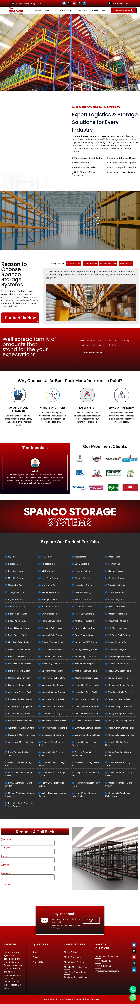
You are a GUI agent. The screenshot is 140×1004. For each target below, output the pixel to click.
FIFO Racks (47, 557)
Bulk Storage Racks (50, 607)
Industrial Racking (116, 592)
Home (38, 10)
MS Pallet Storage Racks (19, 664)
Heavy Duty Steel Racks (19, 649)
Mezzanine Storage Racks (53, 699)
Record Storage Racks (18, 628)
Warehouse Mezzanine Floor (21, 742)
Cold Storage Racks (117, 599)
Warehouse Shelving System (88, 735)
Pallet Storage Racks (84, 614)
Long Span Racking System (87, 706)
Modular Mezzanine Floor (86, 699)
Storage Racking (115, 571)
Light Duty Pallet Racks (18, 642)
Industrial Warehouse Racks (54, 728)
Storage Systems (83, 578)
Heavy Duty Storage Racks (87, 685)
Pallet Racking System (18, 635)
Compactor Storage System (121, 685)
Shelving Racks (82, 564)
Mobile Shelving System (19, 678)
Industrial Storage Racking (53, 692)
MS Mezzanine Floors (118, 628)
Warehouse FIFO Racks (86, 642)
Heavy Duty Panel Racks (53, 664)
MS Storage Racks (50, 585)
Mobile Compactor (83, 599)
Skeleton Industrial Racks (119, 699)
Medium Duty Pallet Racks (53, 706)
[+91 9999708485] (110, 3)
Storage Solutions (16, 592)
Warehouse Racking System (21, 728)
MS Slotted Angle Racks (52, 649)
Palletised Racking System (20, 699)
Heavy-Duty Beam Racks (119, 671)
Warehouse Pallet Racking (120, 692)
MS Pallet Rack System (119, 635)
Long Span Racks (50, 578)
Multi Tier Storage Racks (86, 671)
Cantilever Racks (116, 578)
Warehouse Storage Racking (88, 728)
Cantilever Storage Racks (19, 685)
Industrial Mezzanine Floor (20, 721)
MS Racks (12, 557)
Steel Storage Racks (17, 614)
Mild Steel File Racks (84, 621)
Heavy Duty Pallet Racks (19, 657)
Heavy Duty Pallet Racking (87, 692)
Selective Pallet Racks (52, 628)
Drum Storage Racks (51, 614)
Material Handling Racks (86, 664)
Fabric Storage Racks (51, 621)
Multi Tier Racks (15, 578)
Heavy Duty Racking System (121, 721)
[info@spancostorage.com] (13, 3)
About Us (51, 10)
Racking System (82, 571)
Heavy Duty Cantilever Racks (21, 735)
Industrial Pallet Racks (52, 635)
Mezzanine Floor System (53, 685)
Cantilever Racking (16, 607)
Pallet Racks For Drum (85, 628)
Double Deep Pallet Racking (88, 721)
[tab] (57, 263)
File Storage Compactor (86, 657)
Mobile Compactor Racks (86, 678)
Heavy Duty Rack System (53, 678)
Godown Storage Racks (52, 642)
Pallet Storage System (85, 635)
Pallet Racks (114, 557)
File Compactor (115, 564)
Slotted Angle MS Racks (119, 657)
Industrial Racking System (20, 706)
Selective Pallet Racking (52, 671)
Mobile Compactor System (120, 706)
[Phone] (132, 989)
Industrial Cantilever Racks (54, 721)
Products (67, 10)
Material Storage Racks (119, 642)
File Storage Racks (50, 592)
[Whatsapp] (132, 997)
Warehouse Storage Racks (20, 692)
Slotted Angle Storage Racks (55, 735)
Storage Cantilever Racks (119, 678)
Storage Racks (15, 564)
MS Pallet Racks (49, 571)
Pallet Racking (48, 564)
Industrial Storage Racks (119, 649)
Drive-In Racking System (19, 671)
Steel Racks (80, 557)
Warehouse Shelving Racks (54, 714)
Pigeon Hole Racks (16, 599)
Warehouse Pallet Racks (53, 657)
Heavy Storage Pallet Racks (121, 714)
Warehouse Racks (116, 585)
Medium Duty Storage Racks (121, 728)
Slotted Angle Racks (17, 621)
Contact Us (98, 10)
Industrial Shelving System (87, 714)
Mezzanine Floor (15, 585)
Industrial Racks (15, 571)
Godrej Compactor (50, 599)
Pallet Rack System (117, 607)
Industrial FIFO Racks (118, 621)
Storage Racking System (86, 649)
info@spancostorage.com (28, 3)
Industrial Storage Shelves (20, 714)
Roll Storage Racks (83, 607)
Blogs (83, 10)
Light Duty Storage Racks (119, 664)
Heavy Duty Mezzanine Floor (121, 735)
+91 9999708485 (121, 3)
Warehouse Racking (117, 614)
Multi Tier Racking (83, 592)
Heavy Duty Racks (83, 585)
